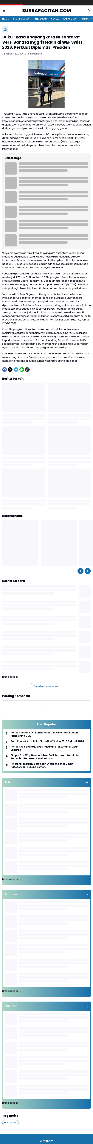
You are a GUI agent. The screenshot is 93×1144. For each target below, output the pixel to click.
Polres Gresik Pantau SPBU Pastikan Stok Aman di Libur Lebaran (44, 748)
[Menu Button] (4, 11)
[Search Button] (89, 11)
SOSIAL (55, 18)
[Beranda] (5, 29)
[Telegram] (16, 369)
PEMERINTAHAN (21, 18)
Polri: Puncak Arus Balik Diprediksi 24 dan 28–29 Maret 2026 (47, 741)
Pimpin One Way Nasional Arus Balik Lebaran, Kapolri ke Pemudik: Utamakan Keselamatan (45, 757)
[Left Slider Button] (81, 571)
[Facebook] (4, 369)
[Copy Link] (27, 369)
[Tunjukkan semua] (86, 782)
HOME (5, 18)
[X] (10, 369)
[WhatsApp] (21, 369)
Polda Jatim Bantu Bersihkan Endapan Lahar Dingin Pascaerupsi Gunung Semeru (42, 765)
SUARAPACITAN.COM (46, 11)
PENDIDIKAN (40, 18)
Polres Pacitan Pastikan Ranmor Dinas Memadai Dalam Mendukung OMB (45, 734)
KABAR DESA (69, 18)
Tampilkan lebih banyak (46, 686)
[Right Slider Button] (90, 19)
